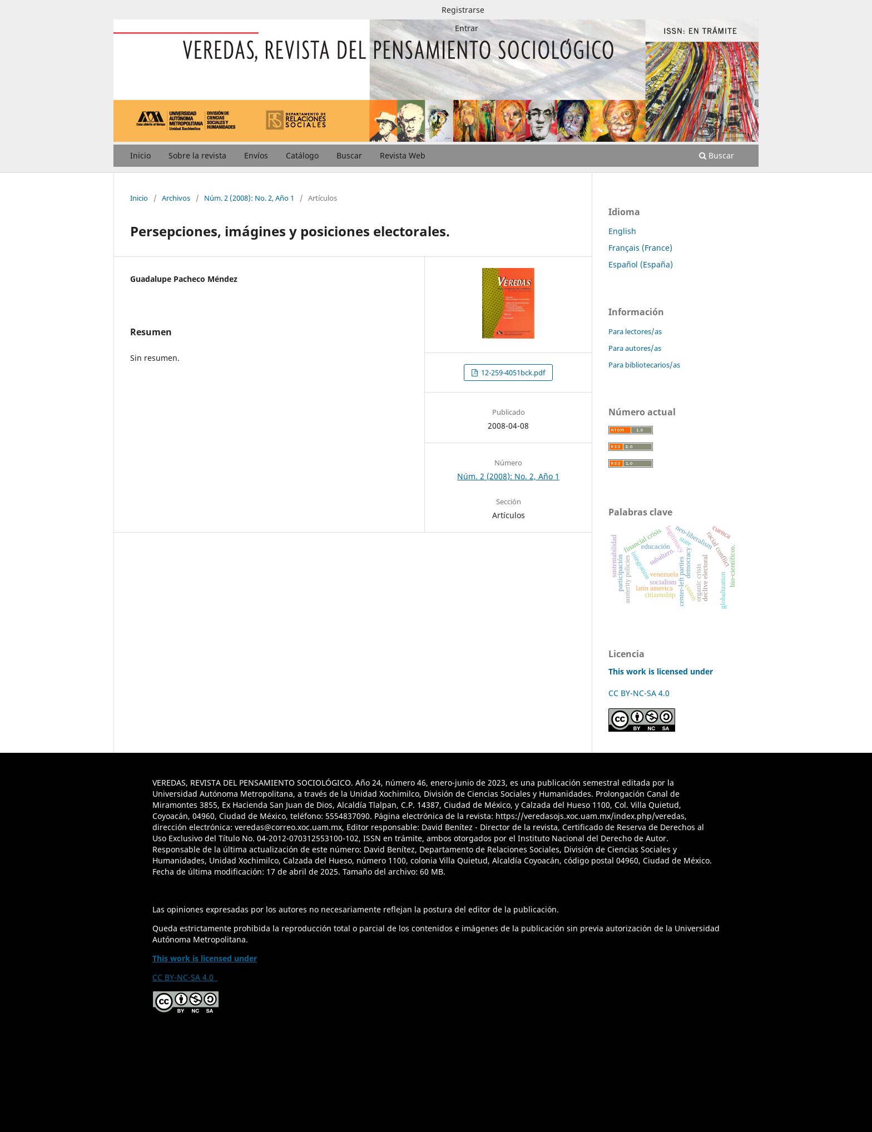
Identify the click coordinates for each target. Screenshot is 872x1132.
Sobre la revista (197, 155)
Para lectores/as (635, 331)
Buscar (349, 155)
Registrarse (463, 9)
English (622, 231)
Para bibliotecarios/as (644, 365)
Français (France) (640, 247)
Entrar (466, 28)
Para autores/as (634, 348)
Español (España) (640, 264)
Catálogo (302, 155)
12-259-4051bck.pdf (512, 373)
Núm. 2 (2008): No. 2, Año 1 (249, 198)
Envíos (256, 155)
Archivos (176, 198)
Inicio (140, 155)
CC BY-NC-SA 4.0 (641, 693)
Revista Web (402, 155)
